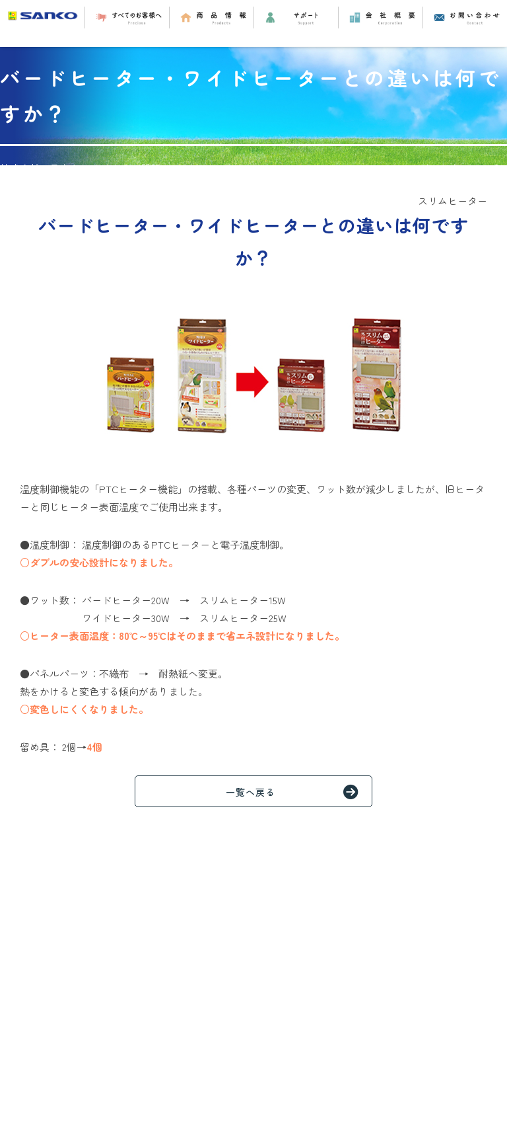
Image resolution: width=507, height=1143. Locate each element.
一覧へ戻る (299, 791)
